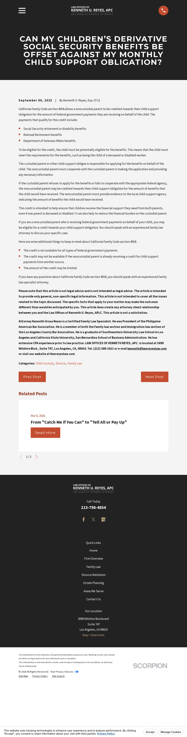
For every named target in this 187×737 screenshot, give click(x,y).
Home (93, 613)
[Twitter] (93, 582)
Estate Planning (93, 645)
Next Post (155, 439)
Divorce (61, 426)
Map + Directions (93, 697)
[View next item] (36, 519)
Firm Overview (93, 621)
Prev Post (32, 439)
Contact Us (93, 661)
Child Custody (45, 426)
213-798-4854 (93, 569)
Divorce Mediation (94, 637)
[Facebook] (83, 582)
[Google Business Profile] (103, 582)
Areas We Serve (94, 653)
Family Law (75, 426)
